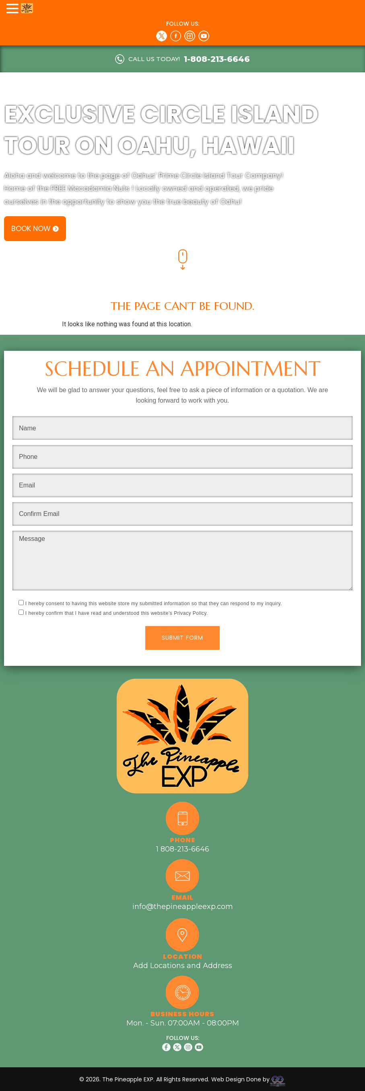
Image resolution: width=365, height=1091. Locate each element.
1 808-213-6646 (182, 849)
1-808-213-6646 (217, 59)
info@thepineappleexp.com (182, 906)
